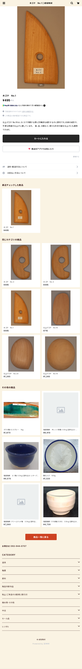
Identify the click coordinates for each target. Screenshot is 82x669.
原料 (4, 578)
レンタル (5, 626)
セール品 (6, 618)
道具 (4, 562)
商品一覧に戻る (41, 537)
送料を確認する (28, 111)
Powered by (41, 644)
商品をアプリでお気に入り (40, 149)
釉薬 (4, 570)
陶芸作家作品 (8, 586)
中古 (4, 610)
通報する (76, 157)
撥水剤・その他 (8, 602)
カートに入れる (41, 138)
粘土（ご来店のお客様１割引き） (15, 594)
